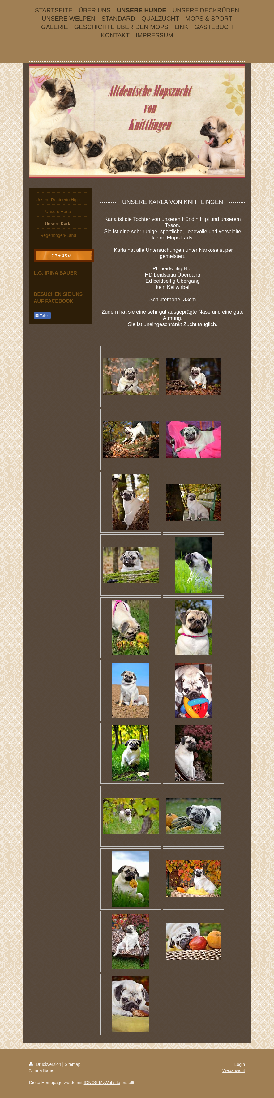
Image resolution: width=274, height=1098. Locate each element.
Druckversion (45, 1064)
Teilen (42, 316)
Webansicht (233, 1070)
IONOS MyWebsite (102, 1082)
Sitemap (72, 1064)
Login (239, 1064)
